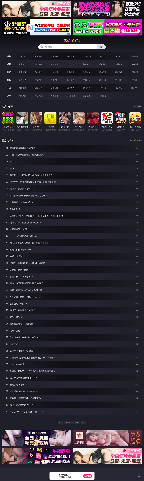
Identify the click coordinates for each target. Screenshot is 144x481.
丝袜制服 (102, 64)
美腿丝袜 (86, 80)
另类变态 (134, 72)
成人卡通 (54, 72)
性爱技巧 (134, 88)
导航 (9, 95)
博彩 (9, 56)
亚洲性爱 (22, 72)
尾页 (83, 422)
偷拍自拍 (38, 72)
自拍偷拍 (38, 64)
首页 (60, 422)
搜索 (101, 46)
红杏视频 (86, 96)
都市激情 (22, 88)
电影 (9, 72)
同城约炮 (22, 96)
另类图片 (134, 80)
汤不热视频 (70, 96)
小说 (9, 87)
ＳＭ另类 (134, 64)
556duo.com (72, 41)
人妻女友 (54, 88)
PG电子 (22, 56)
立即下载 (88, 476)
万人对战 (54, 56)
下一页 (76, 422)
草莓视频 (54, 96)
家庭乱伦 (38, 88)
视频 (9, 64)
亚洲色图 (38, 80)
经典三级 (102, 72)
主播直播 (119, 64)
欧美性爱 (70, 72)
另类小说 (102, 88)
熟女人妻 (86, 64)
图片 (9, 80)
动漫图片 (70, 80)
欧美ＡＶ (54, 64)
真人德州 (38, 56)
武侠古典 (70, 88)
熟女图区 (119, 80)
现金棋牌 (119, 56)
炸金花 (103, 56)
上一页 (68, 422)
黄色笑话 (119, 88)
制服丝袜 (86, 72)
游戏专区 (70, 56)
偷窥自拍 (22, 80)
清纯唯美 (102, 80)
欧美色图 (54, 80)
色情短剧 (102, 96)
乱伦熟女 (119, 72)
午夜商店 (38, 96)
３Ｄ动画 (70, 64)
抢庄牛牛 (134, 56)
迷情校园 (86, 88)
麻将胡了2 (87, 56)
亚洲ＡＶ (22, 64)
